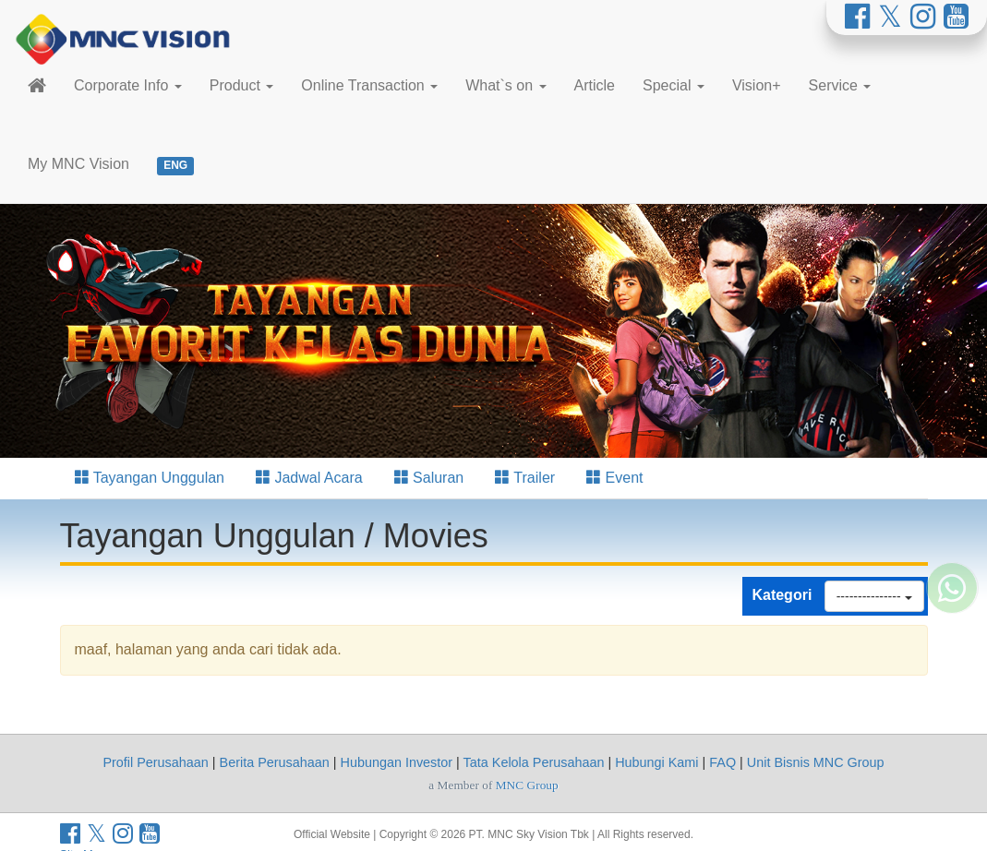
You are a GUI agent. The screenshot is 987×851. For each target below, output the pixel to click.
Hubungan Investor (397, 762)
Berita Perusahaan (275, 762)
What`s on (505, 85)
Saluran (429, 477)
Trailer (525, 477)
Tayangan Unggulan (150, 477)
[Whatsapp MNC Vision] (952, 638)
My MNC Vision (78, 164)
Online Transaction (369, 85)
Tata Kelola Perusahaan (534, 762)
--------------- (874, 596)
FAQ (722, 762)
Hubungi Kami (656, 762)
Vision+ (756, 85)
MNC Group (527, 785)
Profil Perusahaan (155, 762)
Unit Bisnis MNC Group (816, 762)
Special (673, 85)
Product (242, 85)
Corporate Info (128, 85)
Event (614, 477)
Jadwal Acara (309, 477)
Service (840, 85)
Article (594, 85)
